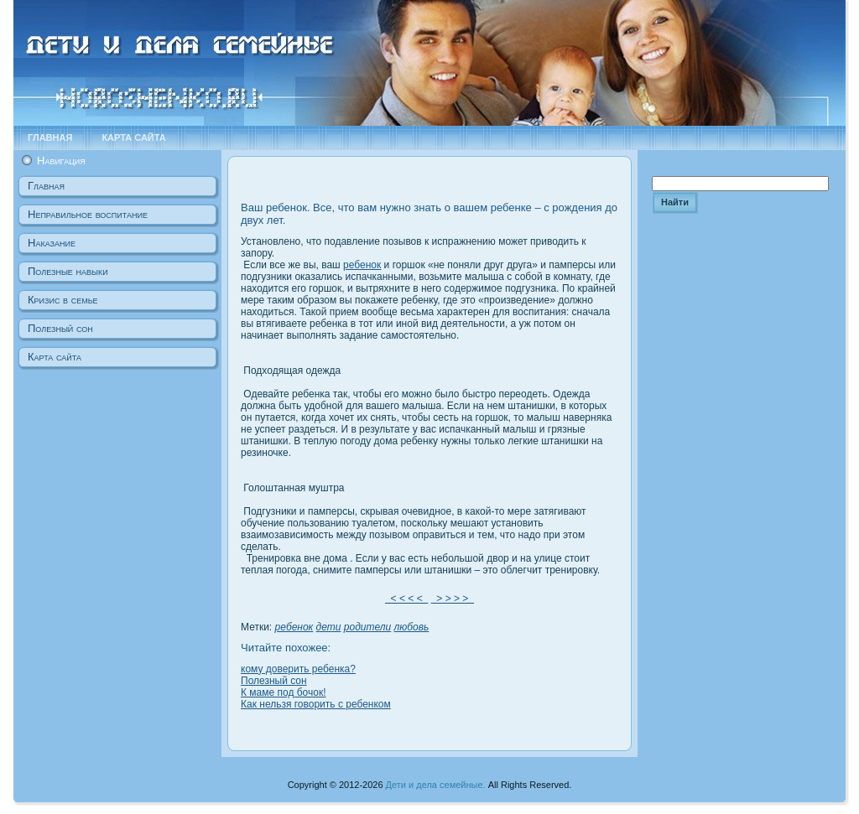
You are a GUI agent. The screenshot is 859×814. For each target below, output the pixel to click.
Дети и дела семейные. (436, 785)
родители (367, 627)
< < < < (406, 598)
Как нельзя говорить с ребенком (316, 704)
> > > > (452, 598)
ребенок (362, 265)
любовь (412, 627)
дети (328, 627)
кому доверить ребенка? (298, 669)
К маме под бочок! (283, 692)
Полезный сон (274, 681)
